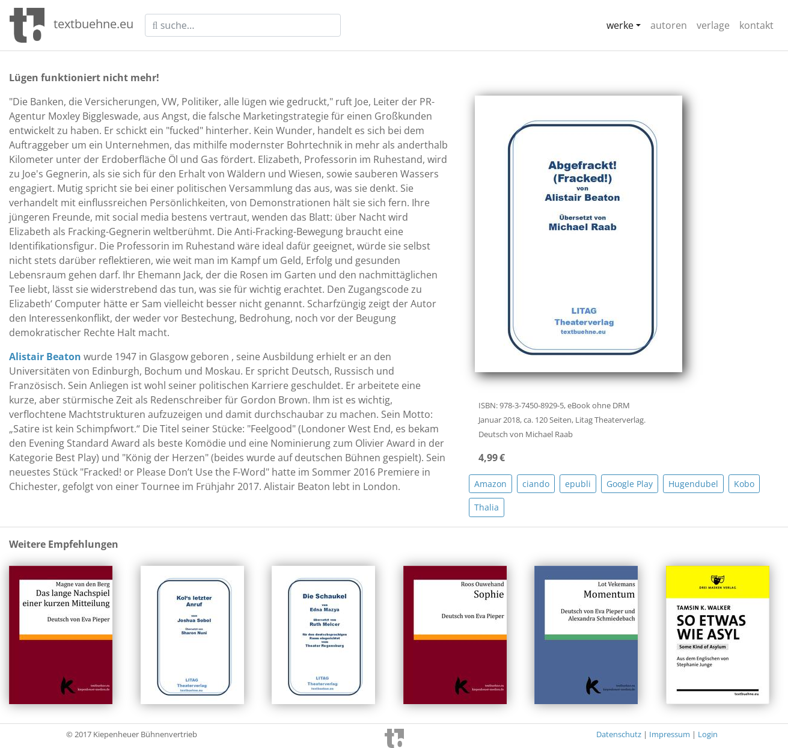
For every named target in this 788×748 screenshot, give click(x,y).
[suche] (243, 25)
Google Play (629, 483)
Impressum (669, 734)
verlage (713, 25)
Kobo (744, 483)
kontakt (756, 25)
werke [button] (620, 25)
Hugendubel (693, 483)
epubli (578, 483)
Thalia (486, 507)
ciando (535, 483)
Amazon (490, 483)
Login (708, 734)
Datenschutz (618, 734)
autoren (668, 25)
